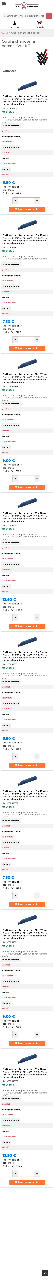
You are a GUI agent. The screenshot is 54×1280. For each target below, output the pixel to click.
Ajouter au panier (27, 209)
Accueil (4, 33)
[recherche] (24, 16)
